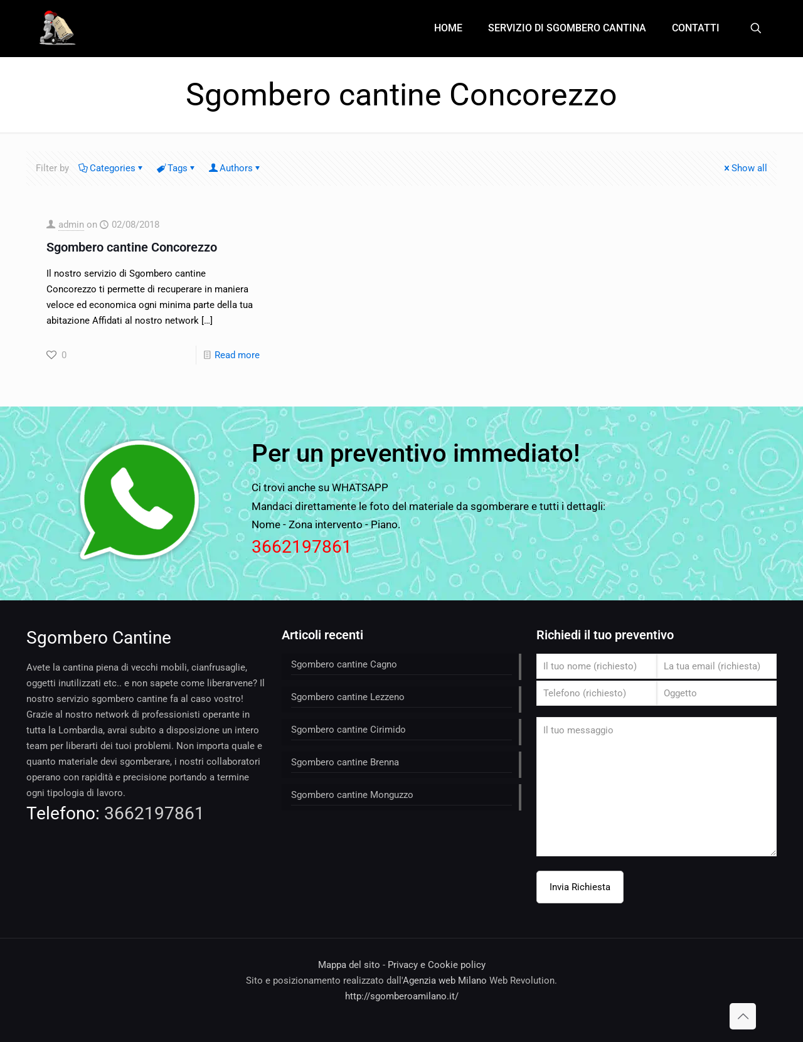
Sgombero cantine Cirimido (348, 729)
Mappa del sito (349, 964)
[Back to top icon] (743, 1016)
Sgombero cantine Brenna (345, 762)
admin (71, 224)
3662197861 (302, 546)
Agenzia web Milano (445, 980)
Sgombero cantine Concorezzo (131, 247)
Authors (235, 168)
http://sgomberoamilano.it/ (402, 996)
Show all (744, 168)
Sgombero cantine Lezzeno (348, 697)
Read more (237, 355)
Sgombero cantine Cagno (344, 664)
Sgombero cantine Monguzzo (352, 794)
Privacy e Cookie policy (437, 964)
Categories (111, 168)
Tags (176, 168)
